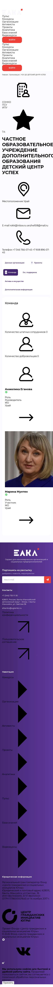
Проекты (7, 27)
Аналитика (8, 30)
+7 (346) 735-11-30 (10, 595)
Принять (8, 982)
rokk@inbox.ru (18, 225)
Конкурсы (8, 19)
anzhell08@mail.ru (37, 225)
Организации (10, 21)
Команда (10, 272)
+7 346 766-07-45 (22, 249)
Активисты (8, 24)
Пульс (5, 16)
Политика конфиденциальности (20, 624)
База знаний (9, 32)
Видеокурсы (9, 35)
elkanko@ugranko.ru (12, 608)
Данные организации (14, 263)
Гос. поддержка (30, 272)
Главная (5, 75)
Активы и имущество (14, 281)
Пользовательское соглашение (20, 651)
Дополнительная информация (18, 289)
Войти (12, 40)
